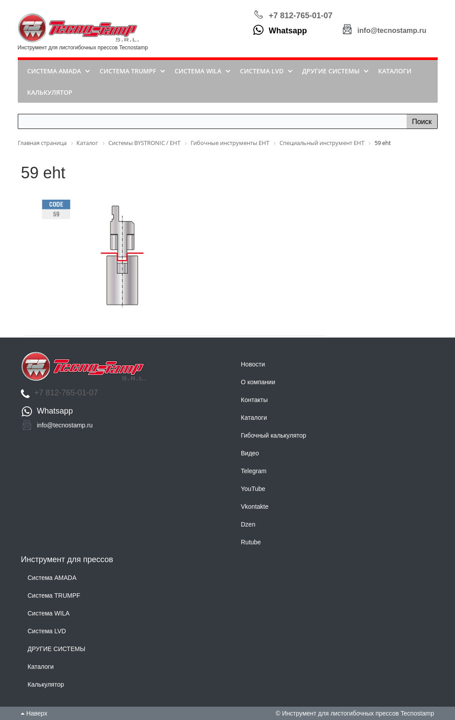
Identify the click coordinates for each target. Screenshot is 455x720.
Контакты (254, 399)
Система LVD (47, 631)
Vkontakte (254, 506)
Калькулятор (46, 684)
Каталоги (254, 417)
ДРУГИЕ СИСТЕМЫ (56, 648)
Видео (250, 453)
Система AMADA (52, 577)
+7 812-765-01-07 (301, 15)
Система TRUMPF (54, 595)
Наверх (34, 713)
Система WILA (49, 613)
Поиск (421, 121)
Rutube (251, 542)
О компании (258, 382)
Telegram (254, 471)
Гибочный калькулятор (273, 435)
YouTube (253, 488)
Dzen (248, 524)
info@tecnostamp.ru (391, 30)
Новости (253, 364)
